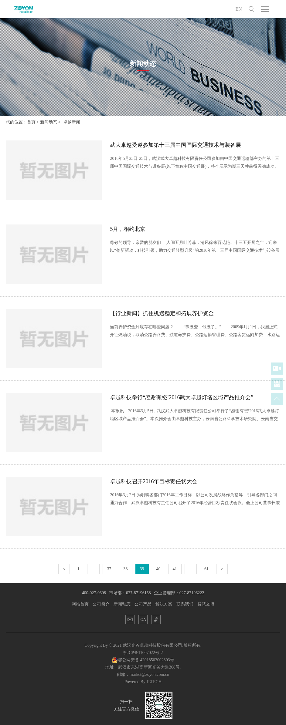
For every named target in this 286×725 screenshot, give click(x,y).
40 (158, 569)
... (93, 569)
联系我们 (184, 604)
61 (206, 569)
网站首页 (80, 604)
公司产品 (143, 604)
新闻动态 (48, 122)
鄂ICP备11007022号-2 (143, 652)
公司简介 (101, 604)
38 (126, 569)
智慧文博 (205, 604)
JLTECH (154, 681)
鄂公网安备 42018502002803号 (143, 660)
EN (239, 9)
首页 (31, 122)
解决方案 (163, 604)
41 (175, 569)
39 (142, 569)
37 (109, 569)
